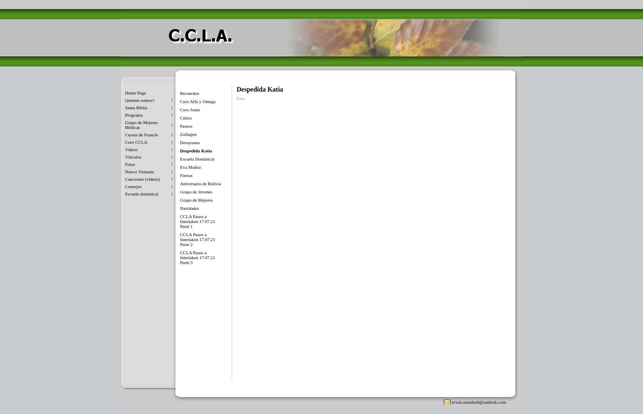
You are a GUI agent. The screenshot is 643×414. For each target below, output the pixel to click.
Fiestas (186, 175)
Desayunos (190, 142)
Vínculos (133, 156)
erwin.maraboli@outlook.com (479, 402)
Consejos (133, 186)
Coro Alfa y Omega (197, 101)
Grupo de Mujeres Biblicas (141, 125)
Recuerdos (189, 93)
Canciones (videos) (142, 179)
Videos (131, 149)
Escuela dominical (141, 193)
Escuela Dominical (197, 158)
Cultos (186, 117)
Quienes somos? (140, 100)
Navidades (189, 208)
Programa (134, 115)
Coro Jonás (190, 109)
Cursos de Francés (141, 134)
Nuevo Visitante (139, 171)
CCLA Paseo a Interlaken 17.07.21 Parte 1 (197, 221)
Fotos (130, 164)
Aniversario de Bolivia (200, 183)
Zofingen (188, 134)
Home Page (135, 92)
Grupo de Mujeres (196, 200)
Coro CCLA (136, 142)
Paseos (186, 126)
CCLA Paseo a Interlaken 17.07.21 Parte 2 (197, 239)
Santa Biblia (136, 107)
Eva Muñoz (190, 167)
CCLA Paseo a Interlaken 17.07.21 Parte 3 (197, 257)
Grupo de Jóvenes (196, 191)
